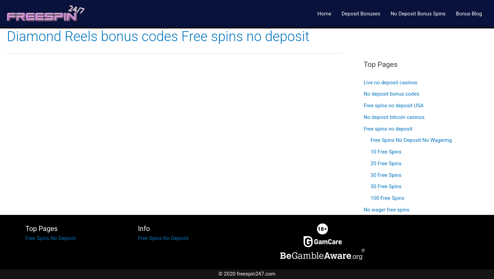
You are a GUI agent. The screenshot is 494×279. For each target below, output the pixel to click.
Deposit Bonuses (361, 14)
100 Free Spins (387, 198)
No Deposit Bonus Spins (418, 14)
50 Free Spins (385, 186)
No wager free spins (386, 210)
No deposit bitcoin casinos (394, 117)
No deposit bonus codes (391, 94)
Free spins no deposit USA (394, 105)
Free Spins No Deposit (50, 238)
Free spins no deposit (388, 129)
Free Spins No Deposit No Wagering (411, 140)
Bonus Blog (469, 14)
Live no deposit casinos (390, 83)
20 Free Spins (385, 163)
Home (324, 14)
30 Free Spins (385, 175)
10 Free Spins (385, 152)
